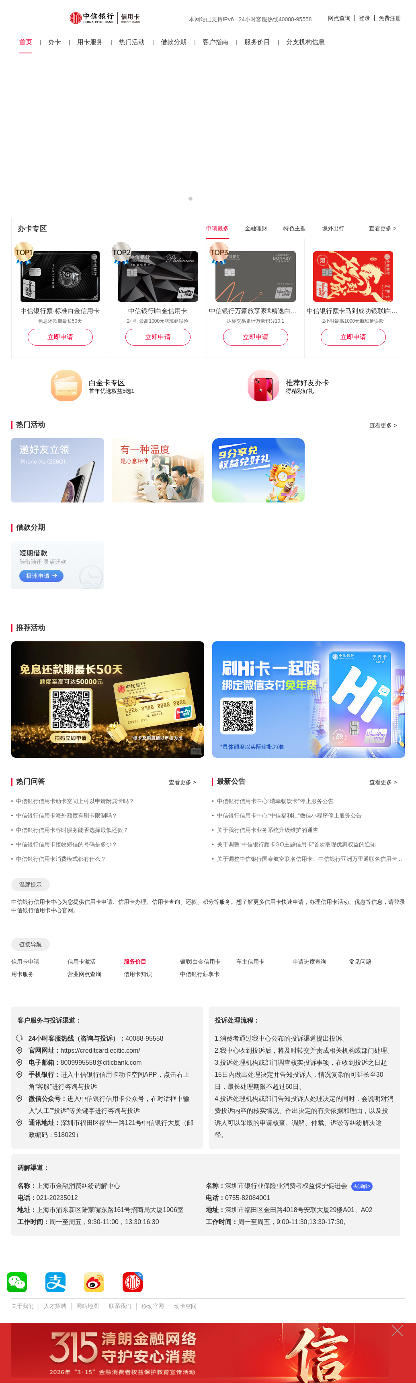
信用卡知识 (138, 974)
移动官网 (152, 1306)
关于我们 (22, 1306)
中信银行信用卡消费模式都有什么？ (59, 859)
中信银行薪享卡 (199, 974)
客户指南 (215, 42)
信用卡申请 (25, 961)
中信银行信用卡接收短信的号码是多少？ (64, 844)
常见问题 (360, 961)
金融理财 (256, 228)
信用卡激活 (82, 961)
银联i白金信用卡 (200, 961)
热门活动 (132, 42)
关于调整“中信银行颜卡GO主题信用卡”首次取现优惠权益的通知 (294, 844)
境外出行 (333, 228)
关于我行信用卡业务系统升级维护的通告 (265, 830)
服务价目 (257, 42)
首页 (25, 42)
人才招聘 (55, 1306)
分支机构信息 (305, 42)
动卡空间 (185, 1306)
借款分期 (173, 42)
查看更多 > (382, 228)
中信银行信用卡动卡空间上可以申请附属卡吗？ (73, 801)
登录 (364, 18)
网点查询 (339, 18)
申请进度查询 (309, 961)
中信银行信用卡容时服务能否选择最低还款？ (70, 830)
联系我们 (120, 1306)
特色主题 (294, 228)
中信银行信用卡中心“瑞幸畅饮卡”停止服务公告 (272, 801)
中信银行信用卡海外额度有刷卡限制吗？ (64, 815)
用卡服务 (90, 42)
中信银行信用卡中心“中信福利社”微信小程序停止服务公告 (286, 815)
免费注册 (390, 18)
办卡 (54, 42)
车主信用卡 (250, 961)
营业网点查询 (84, 974)
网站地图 (87, 1306)
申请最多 (217, 228)
